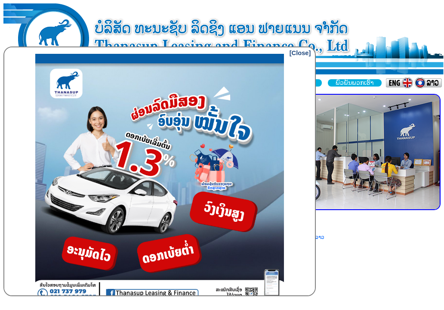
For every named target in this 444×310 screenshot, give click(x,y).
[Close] (300, 53)
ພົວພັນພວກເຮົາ (355, 83)
